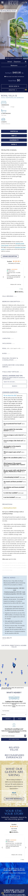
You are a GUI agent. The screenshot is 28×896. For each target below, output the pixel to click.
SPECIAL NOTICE (11, 574)
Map (14, 135)
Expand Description (10, 256)
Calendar (14, 140)
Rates (14, 144)
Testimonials (21, 882)
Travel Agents (6, 882)
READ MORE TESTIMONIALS (14, 795)
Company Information (14, 882)
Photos (14, 131)
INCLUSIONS (8, 340)
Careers (13, 884)
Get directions (14, 736)
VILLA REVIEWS (9, 293)
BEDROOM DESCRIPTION (13, 298)
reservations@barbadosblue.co (14, 894)
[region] (14, 275)
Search (14, 383)
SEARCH (25, 5)
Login (23, 2)
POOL (13, 345)
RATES (6, 350)
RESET (20, 715)
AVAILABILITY (14, 635)
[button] (26, 2)
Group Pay (13, 90)
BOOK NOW (14, 86)
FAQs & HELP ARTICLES (12, 368)
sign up (14, 833)
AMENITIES (8, 335)
